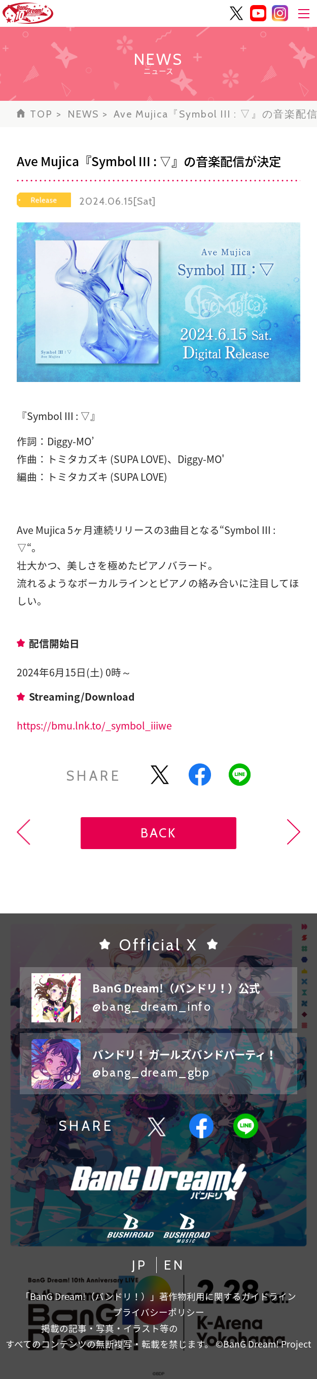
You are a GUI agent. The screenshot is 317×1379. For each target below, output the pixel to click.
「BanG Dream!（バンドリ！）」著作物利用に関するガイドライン (158, 1296)
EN (174, 1265)
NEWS (83, 114)
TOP (41, 114)
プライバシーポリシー (158, 1312)
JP (140, 1265)
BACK (158, 832)
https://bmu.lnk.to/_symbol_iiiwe (94, 725)
